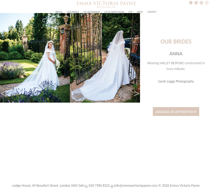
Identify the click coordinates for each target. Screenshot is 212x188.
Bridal (59, 12)
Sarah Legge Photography (176, 81)
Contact (152, 12)
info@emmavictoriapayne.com (136, 185)
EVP (130, 12)
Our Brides (73, 12)
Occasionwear (91, 12)
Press (140, 12)
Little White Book (114, 12)
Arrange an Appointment (176, 112)
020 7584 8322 (99, 185)
